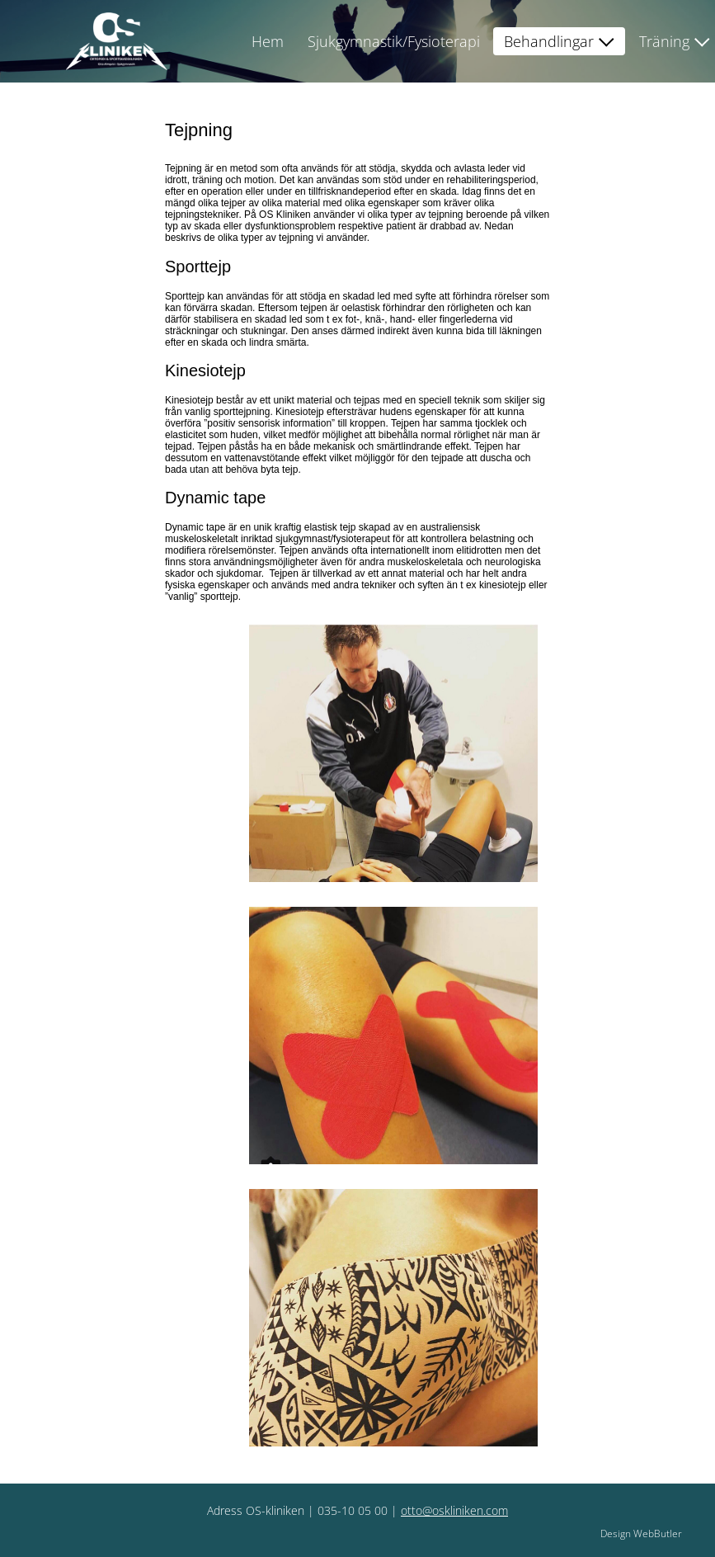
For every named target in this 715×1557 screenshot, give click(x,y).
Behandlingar (549, 41)
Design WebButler (641, 1533)
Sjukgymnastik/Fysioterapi (394, 41)
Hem (268, 41)
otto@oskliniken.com (454, 1510)
